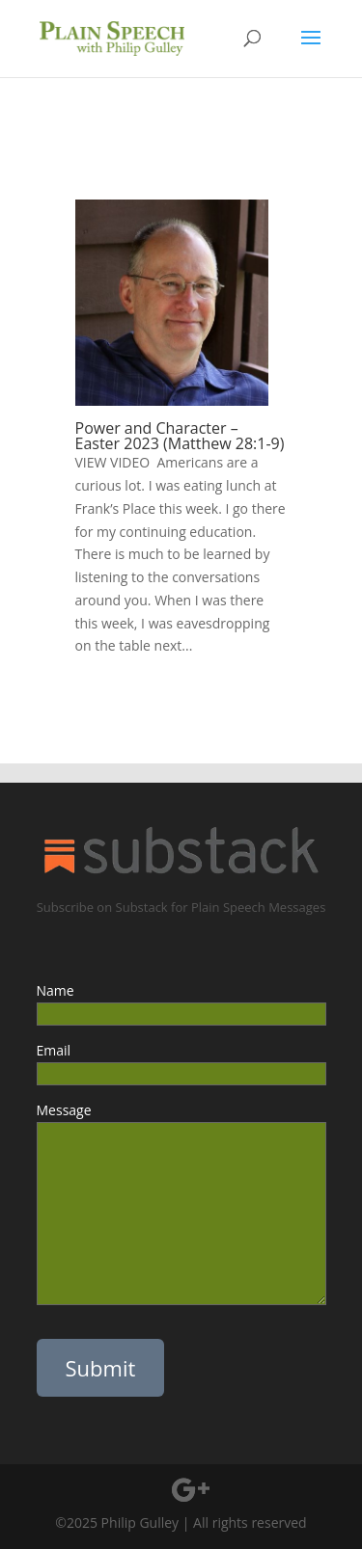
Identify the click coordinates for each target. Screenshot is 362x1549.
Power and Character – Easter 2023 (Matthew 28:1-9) (180, 435)
